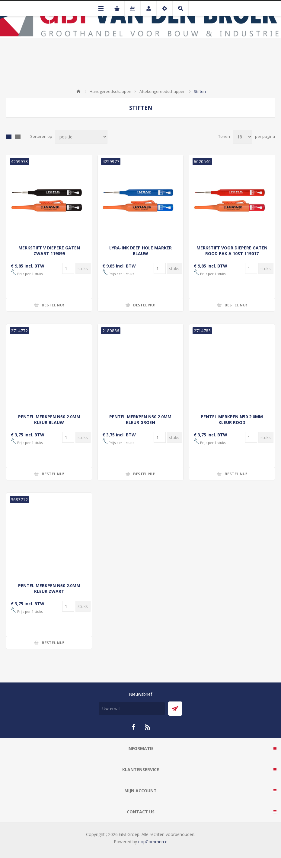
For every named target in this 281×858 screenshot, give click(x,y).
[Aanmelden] (132, 708)
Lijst (18, 137)
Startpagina (78, 91)
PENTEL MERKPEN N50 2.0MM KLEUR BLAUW (49, 419)
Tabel (8, 137)
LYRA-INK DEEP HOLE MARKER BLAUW (140, 250)
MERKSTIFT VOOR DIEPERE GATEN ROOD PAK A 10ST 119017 (231, 250)
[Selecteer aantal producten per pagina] (242, 137)
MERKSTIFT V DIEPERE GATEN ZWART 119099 (49, 250)
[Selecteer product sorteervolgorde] (81, 137)
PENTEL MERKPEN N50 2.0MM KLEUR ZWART (49, 588)
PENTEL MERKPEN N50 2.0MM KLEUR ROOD (232, 419)
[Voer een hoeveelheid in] (68, 268)
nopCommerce (153, 841)
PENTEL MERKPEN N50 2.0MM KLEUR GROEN (140, 419)
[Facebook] (133, 727)
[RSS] (148, 727)
